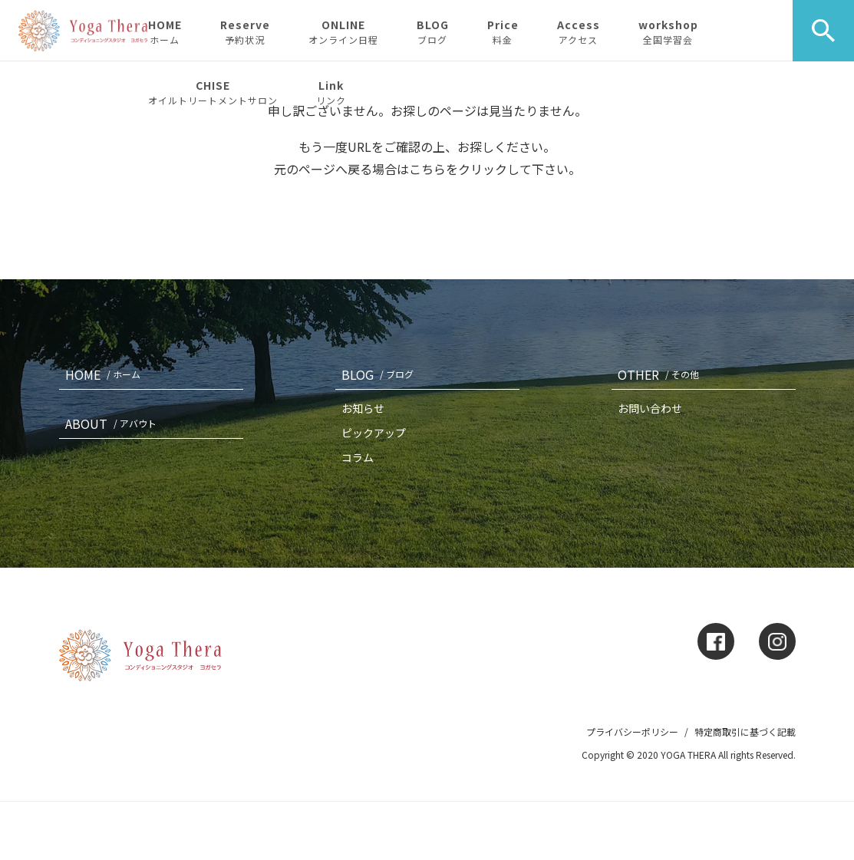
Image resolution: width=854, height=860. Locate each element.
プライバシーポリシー (632, 731)
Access (578, 31)
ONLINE (343, 31)
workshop (668, 31)
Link (331, 92)
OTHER (661, 374)
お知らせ (362, 408)
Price (503, 31)
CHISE (213, 92)
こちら (427, 169)
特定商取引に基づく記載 (745, 731)
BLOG (433, 31)
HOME (165, 31)
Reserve (245, 31)
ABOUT (114, 423)
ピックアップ (373, 432)
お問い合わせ (650, 408)
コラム (357, 457)
